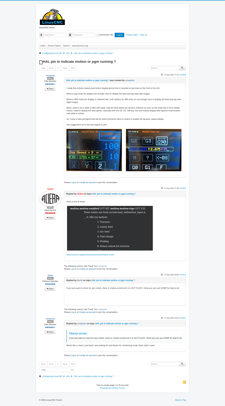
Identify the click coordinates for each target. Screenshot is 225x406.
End (73, 68)
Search (66, 45)
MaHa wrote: (78, 333)
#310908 (182, 75)
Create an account (87, 182)
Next (65, 68)
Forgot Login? (132, 35)
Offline (50, 78)
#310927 (182, 318)
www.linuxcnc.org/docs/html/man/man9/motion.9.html (90, 254)
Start (43, 68)
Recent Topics (54, 45)
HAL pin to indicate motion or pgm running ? (87, 80)
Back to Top (180, 400)
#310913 (182, 275)
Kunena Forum (118, 388)
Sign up (144, 35)
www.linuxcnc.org (80, 45)
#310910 (182, 188)
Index (42, 45)
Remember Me (106, 35)
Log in (119, 35)
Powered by (105, 388)
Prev (51, 68)
